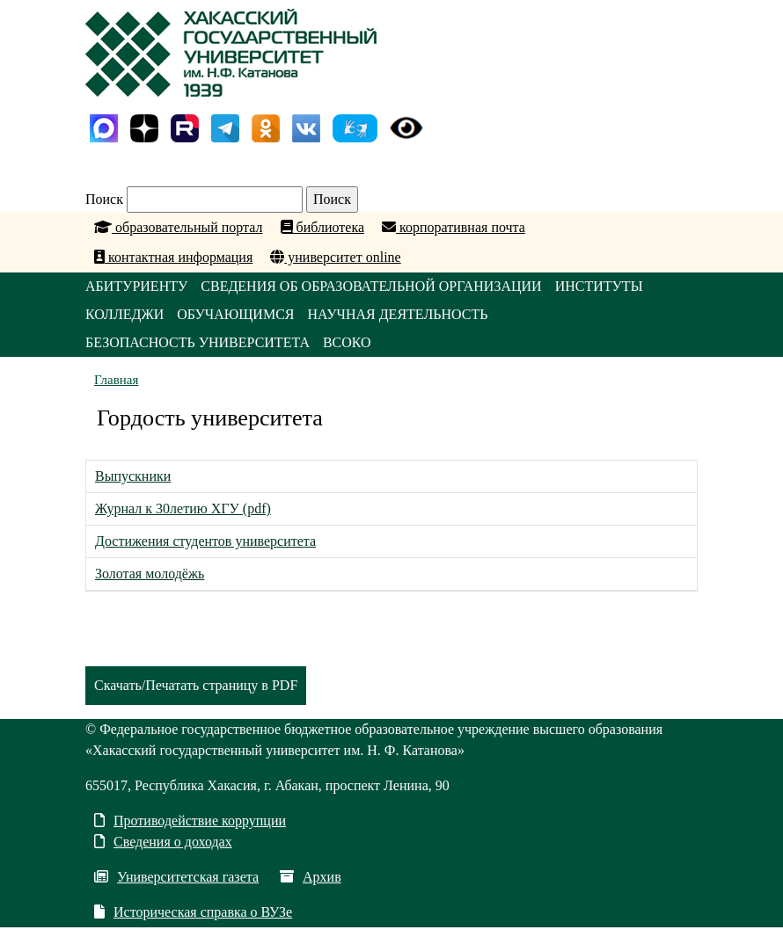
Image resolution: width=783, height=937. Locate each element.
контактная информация (173, 257)
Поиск (104, 199)
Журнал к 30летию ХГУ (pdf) (183, 508)
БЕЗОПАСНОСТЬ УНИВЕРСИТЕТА (197, 342)
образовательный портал (178, 227)
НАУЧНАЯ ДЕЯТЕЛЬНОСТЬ (397, 314)
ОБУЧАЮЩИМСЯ (235, 314)
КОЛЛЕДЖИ (124, 314)
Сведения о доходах (163, 841)
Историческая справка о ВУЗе (193, 911)
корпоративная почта (453, 227)
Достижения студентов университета (205, 541)
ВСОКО (347, 342)
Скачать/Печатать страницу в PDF (195, 685)
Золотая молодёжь (149, 573)
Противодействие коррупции (190, 820)
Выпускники (133, 475)
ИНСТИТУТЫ (599, 286)
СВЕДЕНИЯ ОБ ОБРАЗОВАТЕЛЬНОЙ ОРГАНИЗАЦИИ (371, 286)
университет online (335, 257)
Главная (116, 380)
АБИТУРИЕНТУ (136, 286)
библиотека (323, 227)
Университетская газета (176, 876)
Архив (310, 876)
